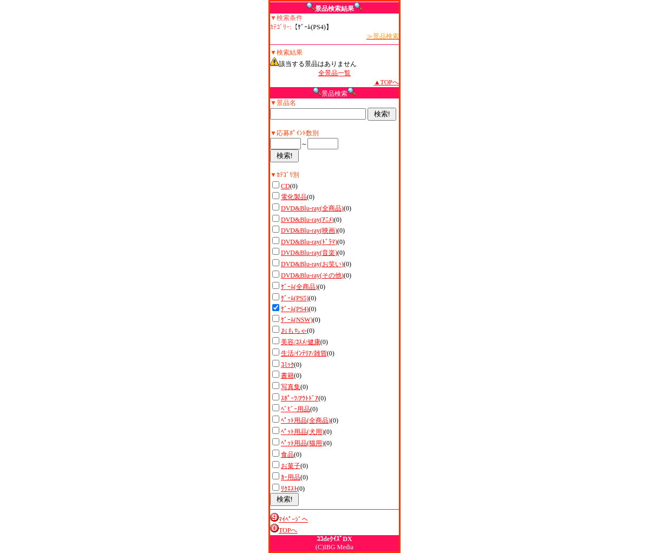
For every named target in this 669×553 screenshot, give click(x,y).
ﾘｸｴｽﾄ (289, 488)
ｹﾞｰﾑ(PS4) (295, 309)
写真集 (290, 387)
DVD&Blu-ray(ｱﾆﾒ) (307, 219)
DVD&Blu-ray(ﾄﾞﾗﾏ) (309, 242)
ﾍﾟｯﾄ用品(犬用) (302, 432)
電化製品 (294, 197)
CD (285, 186)
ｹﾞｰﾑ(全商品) (299, 287)
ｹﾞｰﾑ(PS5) (295, 298)
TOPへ (288, 530)
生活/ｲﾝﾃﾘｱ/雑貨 (304, 353)
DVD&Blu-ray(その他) (312, 275)
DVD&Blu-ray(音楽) (309, 252)
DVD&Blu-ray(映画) (309, 230)
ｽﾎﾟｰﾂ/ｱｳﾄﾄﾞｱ (299, 398)
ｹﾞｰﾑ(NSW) (297, 320)
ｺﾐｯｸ (287, 364)
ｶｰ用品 (290, 477)
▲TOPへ (386, 82)
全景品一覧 (334, 73)
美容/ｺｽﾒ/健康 (300, 342)
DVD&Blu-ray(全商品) (312, 208)
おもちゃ (294, 330)
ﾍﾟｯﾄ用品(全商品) (306, 420)
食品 (287, 454)
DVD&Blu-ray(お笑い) (312, 264)
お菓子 (290, 466)
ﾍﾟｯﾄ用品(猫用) (302, 443)
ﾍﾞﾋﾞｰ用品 (295, 409)
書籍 (287, 375)
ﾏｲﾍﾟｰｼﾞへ (293, 519)
